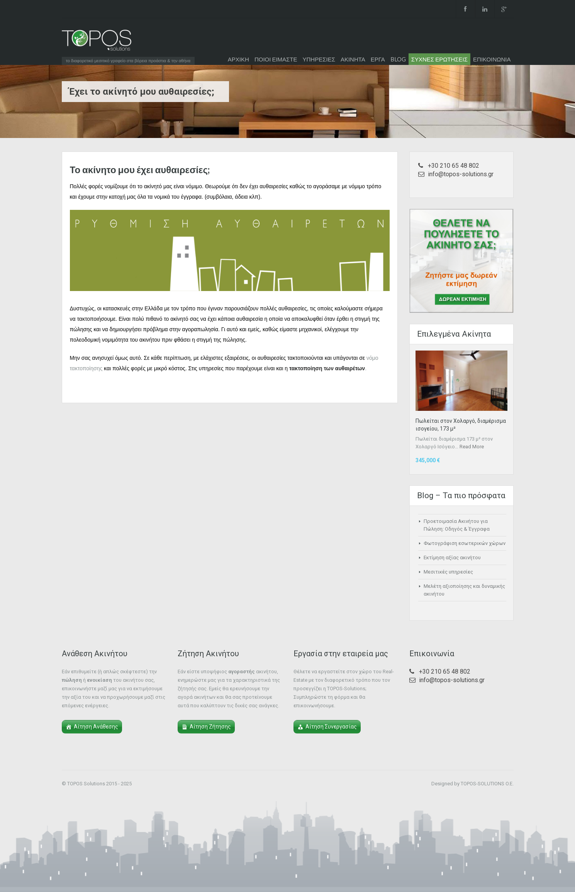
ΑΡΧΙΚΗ (238, 59)
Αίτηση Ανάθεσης (96, 726)
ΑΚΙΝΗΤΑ (353, 59)
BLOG (398, 59)
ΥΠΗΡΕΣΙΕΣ (319, 59)
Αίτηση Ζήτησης (210, 726)
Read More (472, 446)
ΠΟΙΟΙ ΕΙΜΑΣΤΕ (275, 59)
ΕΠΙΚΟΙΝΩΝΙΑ (492, 59)
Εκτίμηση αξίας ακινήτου (452, 557)
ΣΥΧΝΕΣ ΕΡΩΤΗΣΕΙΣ (439, 59)
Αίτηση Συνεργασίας (331, 726)
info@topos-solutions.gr (461, 174)
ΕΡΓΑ (378, 59)
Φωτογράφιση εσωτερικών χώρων (464, 543)
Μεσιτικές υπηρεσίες (448, 572)
